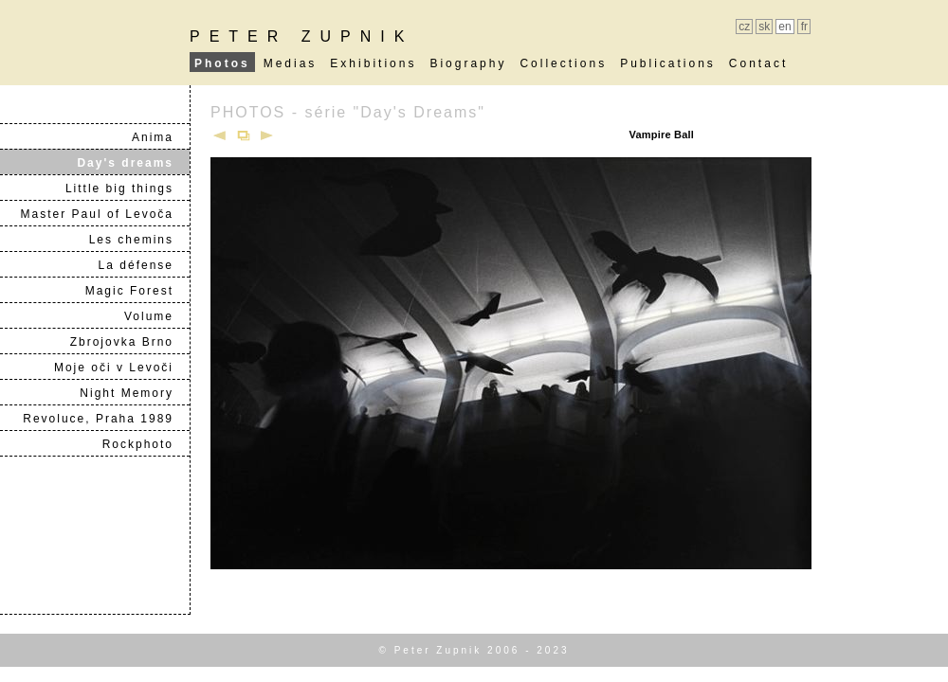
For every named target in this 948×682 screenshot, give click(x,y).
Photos (222, 63)
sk (764, 26)
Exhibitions (373, 63)
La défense (144, 265)
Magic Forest (137, 290)
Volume (156, 316)
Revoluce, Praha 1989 (106, 418)
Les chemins (139, 239)
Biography (467, 63)
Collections (563, 63)
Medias (291, 63)
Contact (758, 63)
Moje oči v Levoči (121, 367)
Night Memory (134, 393)
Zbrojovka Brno (129, 342)
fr (804, 26)
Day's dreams (133, 163)
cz (744, 26)
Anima (160, 137)
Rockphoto (145, 444)
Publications (668, 63)
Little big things (127, 188)
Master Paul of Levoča (105, 214)
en (784, 26)
